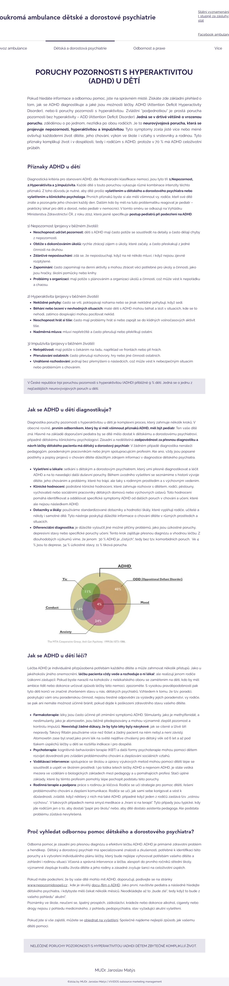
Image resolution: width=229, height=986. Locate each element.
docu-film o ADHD (106, 885)
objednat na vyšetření (101, 920)
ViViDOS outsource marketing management (135, 981)
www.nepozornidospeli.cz (47, 885)
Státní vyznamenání (213, 12)
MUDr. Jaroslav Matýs (115, 970)
